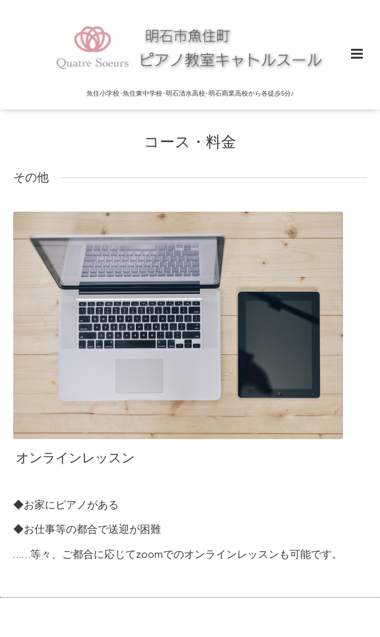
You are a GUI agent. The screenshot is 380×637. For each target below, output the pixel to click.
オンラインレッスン (75, 458)
